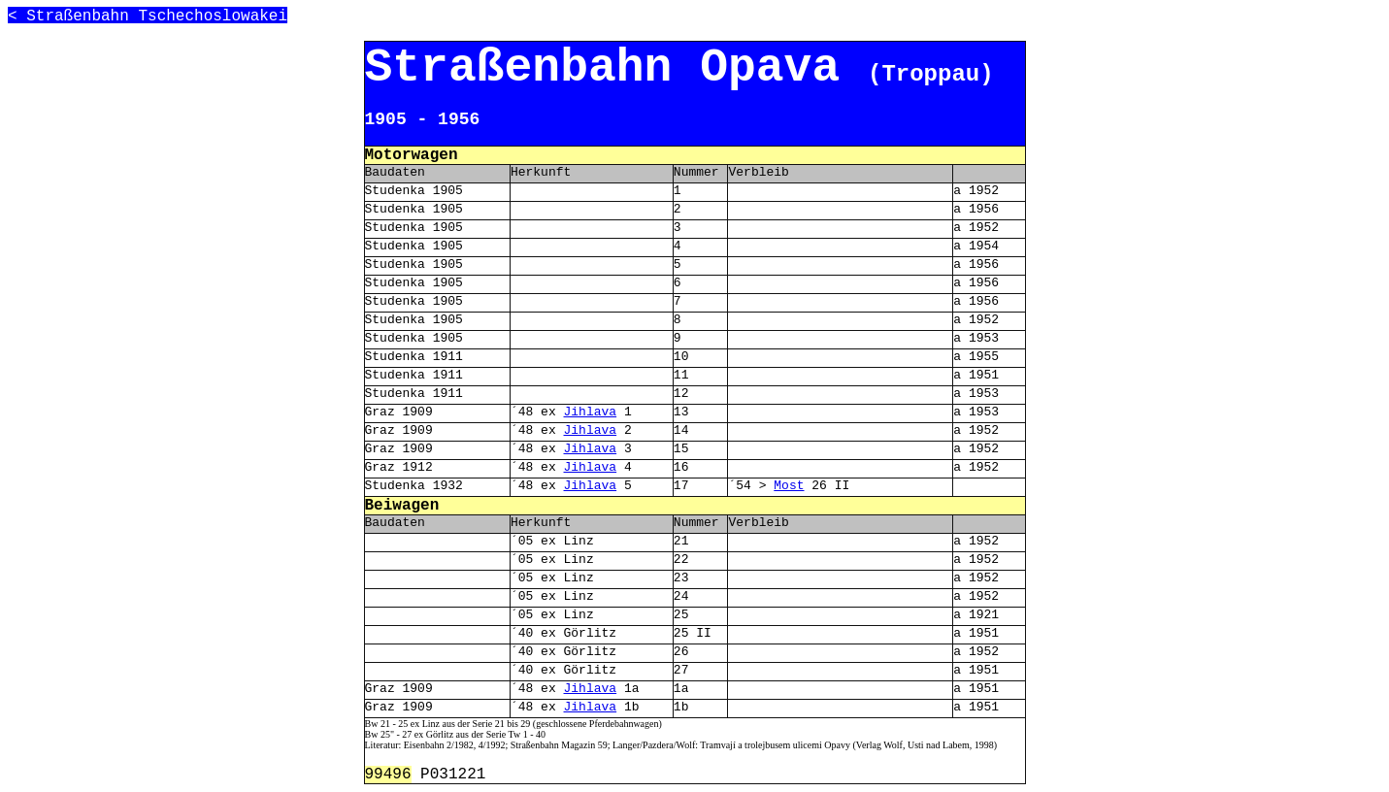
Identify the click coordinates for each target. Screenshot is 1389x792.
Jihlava (590, 412)
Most (789, 485)
